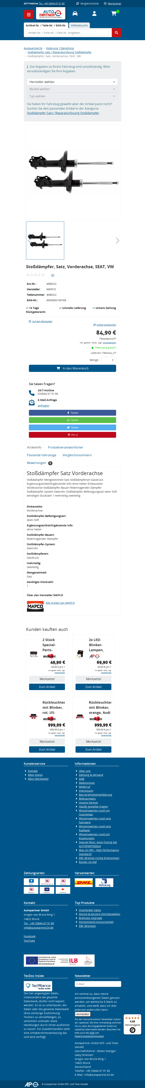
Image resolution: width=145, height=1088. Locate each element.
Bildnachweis (87, 798)
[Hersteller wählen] (72, 81)
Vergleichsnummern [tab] (77, 455)
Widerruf (84, 787)
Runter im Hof (88, 862)
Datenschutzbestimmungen (89, 1036)
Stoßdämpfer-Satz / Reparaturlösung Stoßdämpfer (60, 52)
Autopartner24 (33, 48)
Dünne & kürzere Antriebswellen (99, 914)
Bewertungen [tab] (39, 463)
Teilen (73, 413)
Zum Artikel (47, 687)
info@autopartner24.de (38, 927)
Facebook (29, 936)
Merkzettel (112, 3)
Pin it (72, 435)
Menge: (94, 360)
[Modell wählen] (72, 89)
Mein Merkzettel (38, 779)
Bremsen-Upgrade (90, 918)
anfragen (43, 405)
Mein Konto (35, 775)
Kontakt (33, 771)
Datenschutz (87, 783)
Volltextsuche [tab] (79, 25)
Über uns (85, 771)
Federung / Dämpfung (60, 48)
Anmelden (82, 1014)
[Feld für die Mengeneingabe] (108, 360)
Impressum (86, 790)
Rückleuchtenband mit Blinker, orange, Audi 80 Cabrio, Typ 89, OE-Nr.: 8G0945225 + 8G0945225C (100, 708)
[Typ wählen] (72, 96)
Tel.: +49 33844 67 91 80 (52, 3)
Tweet (72, 427)
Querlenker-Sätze (90, 910)
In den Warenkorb (73, 368)
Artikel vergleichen (104, 324)
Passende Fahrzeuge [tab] (41, 455)
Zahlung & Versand (91, 775)
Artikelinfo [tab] (34, 447)
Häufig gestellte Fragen (93, 806)
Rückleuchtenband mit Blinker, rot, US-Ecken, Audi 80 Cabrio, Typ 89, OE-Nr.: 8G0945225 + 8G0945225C (53, 708)
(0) (52, 275)
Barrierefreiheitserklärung (95, 794)
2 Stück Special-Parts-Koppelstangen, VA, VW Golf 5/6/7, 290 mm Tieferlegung (53, 645)
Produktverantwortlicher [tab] (65, 447)
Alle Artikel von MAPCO (60, 603)
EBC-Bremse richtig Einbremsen (99, 858)
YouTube (29, 940)
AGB (81, 779)
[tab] (46, 25)
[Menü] (139, 1016)
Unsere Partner (88, 802)
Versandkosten (109, 343)
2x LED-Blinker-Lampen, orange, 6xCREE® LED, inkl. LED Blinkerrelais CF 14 (100, 645)
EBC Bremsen (87, 926)
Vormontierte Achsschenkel (96, 922)
